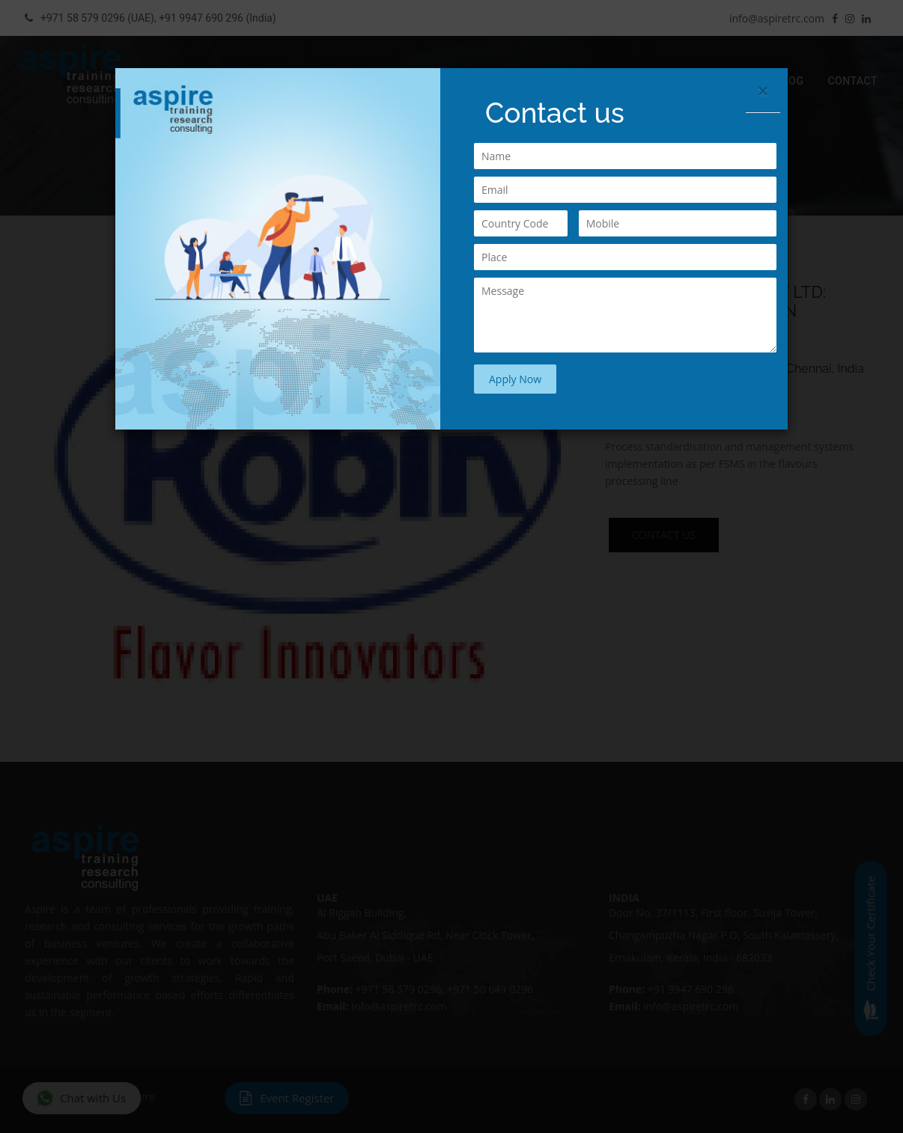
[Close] (763, 90)
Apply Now (515, 379)
